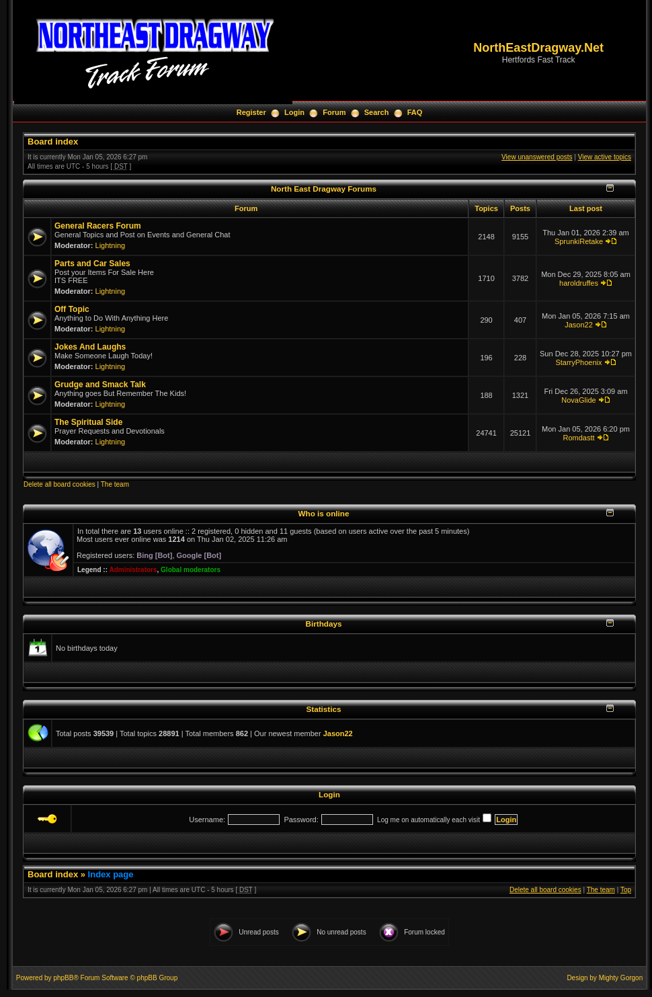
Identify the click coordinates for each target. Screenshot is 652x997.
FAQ (415, 112)
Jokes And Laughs (90, 347)
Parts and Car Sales (92, 263)
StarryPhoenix (578, 362)
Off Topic (71, 309)
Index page (111, 874)
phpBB (63, 978)
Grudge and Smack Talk (100, 384)
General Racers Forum (97, 226)
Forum (334, 112)
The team (115, 484)
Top (625, 889)
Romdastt (578, 438)
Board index (53, 141)
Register (251, 112)
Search (376, 112)
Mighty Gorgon (621, 978)
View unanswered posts (536, 157)
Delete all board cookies (59, 484)
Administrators (133, 569)
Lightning (110, 245)
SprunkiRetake (579, 241)
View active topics (604, 157)
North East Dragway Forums (323, 188)
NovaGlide (578, 400)
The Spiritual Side (88, 422)
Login (294, 112)
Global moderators (190, 569)
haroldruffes (578, 283)
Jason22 (579, 325)
